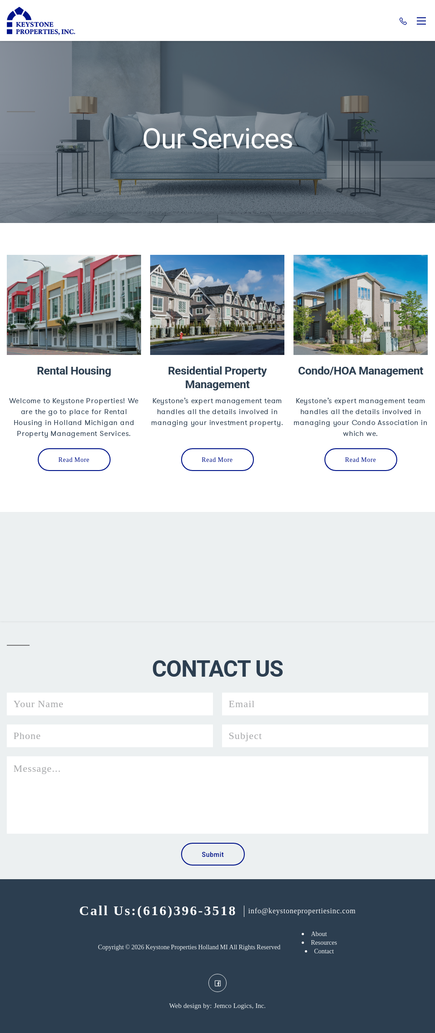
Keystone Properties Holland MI (187, 947)
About (319, 934)
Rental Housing (74, 370)
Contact (324, 951)
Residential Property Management (217, 377)
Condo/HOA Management (360, 370)
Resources (324, 943)
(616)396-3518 (403, 21)
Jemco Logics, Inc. (240, 1006)
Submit (213, 854)
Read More (73, 460)
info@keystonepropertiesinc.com (302, 911)
